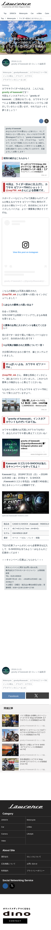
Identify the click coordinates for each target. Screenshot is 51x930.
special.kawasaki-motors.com (15, 516)
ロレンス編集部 (38, 64)
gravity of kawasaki (19, 64)
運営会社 (4, 857)
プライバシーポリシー (35, 871)
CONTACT (15, 921)
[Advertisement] (22, 610)
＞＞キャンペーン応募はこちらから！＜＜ (22, 559)
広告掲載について (8, 864)
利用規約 (4, 871)
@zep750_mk (13, 190)
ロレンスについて (34, 857)
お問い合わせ (32, 864)
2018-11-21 (16, 61)
